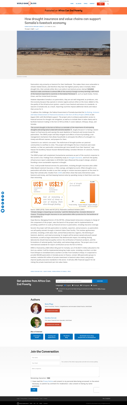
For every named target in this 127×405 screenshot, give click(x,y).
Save (34, 389)
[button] (108, 4)
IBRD (31, 403)
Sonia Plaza (28, 26)
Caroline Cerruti (38, 26)
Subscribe (100, 281)
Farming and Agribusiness (52, 336)
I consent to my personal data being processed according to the (81, 290)
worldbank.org (104, 1)
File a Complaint (106, 398)
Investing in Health (36, 336)
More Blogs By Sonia (52, 310)
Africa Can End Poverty (70, 11)
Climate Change (47, 271)
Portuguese (86, 285)
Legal (18, 398)
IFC (37, 403)
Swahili (95, 285)
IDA (34, 403)
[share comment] (3, 211)
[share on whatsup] (2, 206)
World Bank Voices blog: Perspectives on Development (87, 336)
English (32, 29)
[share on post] (2, 200)
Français (76, 285)
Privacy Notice (48, 381)
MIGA (41, 403)
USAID (60, 173)
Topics (85, 3)
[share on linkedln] (2, 203)
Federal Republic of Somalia (59, 271)
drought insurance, (75, 158)
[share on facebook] (2, 196)
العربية (37, 29)
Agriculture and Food (36, 271)
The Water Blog (66, 336)
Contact (92, 3)
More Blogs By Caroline (53, 324)
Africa (69, 271)
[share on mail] (2, 193)
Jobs (41, 398)
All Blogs (78, 3)
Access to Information (34, 398)
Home (71, 3)
